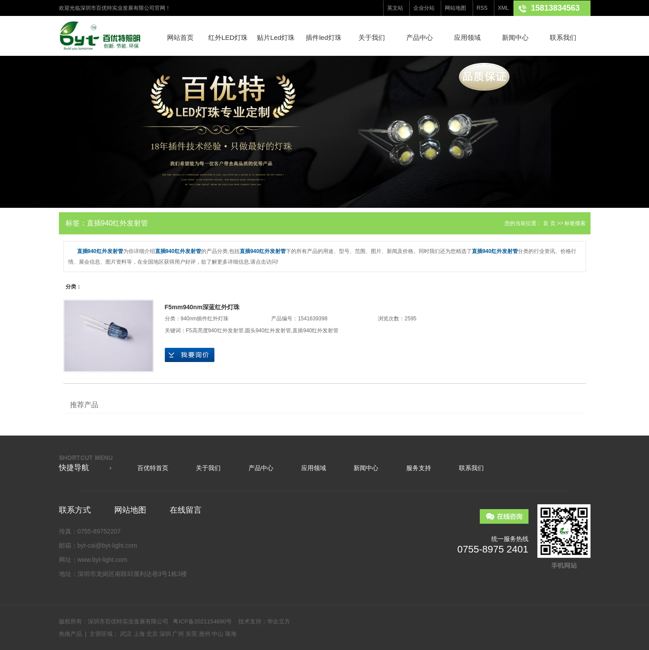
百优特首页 (152, 467)
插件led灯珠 (323, 37)
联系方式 (75, 510)
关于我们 (371, 37)
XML (503, 8)
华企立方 (278, 621)
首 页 (549, 223)
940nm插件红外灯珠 (205, 318)
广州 (178, 634)
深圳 (165, 634)
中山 (217, 634)
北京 (152, 634)
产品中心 (419, 37)
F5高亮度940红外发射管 (215, 330)
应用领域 (467, 37)
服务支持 (418, 467)
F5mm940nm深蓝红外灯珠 (202, 307)
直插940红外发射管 (315, 330)
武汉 (126, 634)
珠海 (231, 634)
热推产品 (70, 634)
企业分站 (424, 8)
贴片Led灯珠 (276, 37)
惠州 (204, 634)
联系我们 (563, 37)
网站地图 (455, 8)
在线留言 (186, 510)
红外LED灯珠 (228, 37)
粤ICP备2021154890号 (202, 621)
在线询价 (189, 355)
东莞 (191, 634)
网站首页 (180, 37)
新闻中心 (515, 37)
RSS (482, 8)
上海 (139, 634)
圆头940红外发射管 (268, 330)
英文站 (395, 8)
